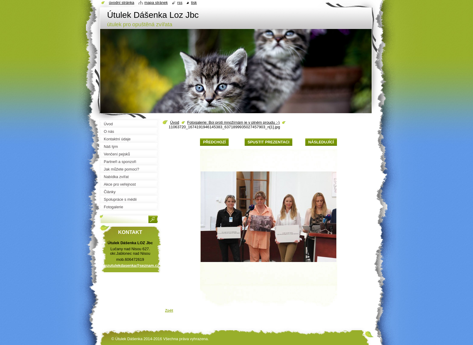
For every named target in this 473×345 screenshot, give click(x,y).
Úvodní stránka (121, 2)
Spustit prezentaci (268, 142)
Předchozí (214, 142)
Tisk (194, 2)
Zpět (169, 310)
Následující (321, 142)
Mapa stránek (156, 2)
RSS (180, 2)
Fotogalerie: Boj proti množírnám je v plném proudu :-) (233, 122)
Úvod (174, 122)
